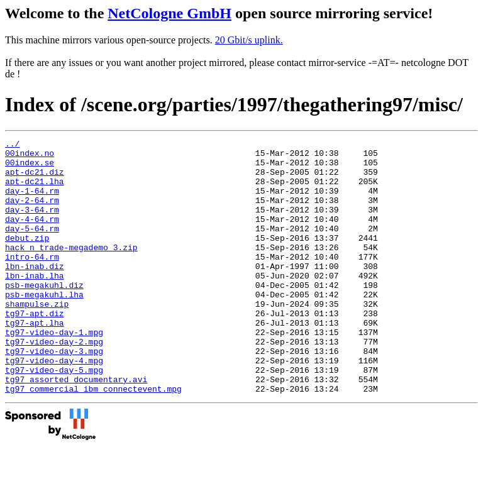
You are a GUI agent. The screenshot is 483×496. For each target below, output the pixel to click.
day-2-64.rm (32, 213)
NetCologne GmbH (169, 13)
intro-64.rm (32, 281)
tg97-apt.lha (34, 360)
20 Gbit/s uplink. (249, 40)
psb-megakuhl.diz (44, 315)
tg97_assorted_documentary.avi (76, 428)
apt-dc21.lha (34, 190)
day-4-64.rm (32, 235)
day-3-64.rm (32, 224)
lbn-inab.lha (34, 303)
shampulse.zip (37, 337)
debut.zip (27, 258)
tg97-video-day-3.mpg (54, 394)
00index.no (29, 156)
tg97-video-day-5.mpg (54, 416)
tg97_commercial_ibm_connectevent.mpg (93, 439)
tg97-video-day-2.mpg (54, 383)
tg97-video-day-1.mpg (54, 371)
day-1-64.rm (32, 201)
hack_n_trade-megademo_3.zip (71, 269)
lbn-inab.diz (34, 292)
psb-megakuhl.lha (44, 326)
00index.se (29, 168)
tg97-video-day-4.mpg (54, 405)
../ (12, 145)
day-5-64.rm (32, 247)
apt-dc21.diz (34, 179)
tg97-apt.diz (34, 349)
